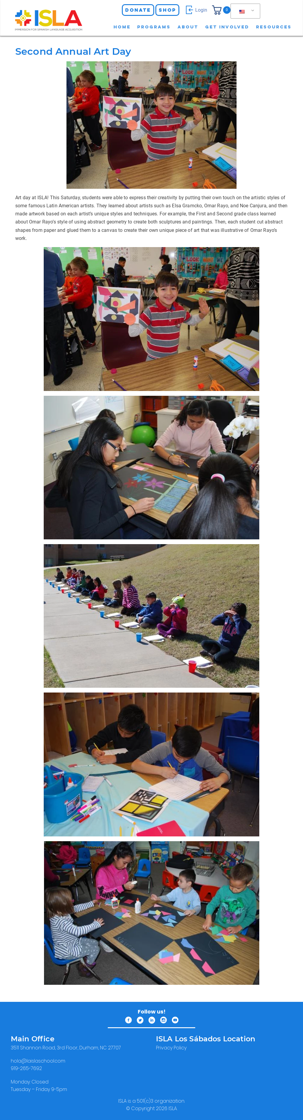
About (188, 27)
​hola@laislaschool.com (38, 1060)
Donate (138, 10)
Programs (154, 27)
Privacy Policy (171, 1047)
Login (195, 10)
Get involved (227, 27)
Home (122, 27)
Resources (274, 27)
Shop (167, 10)
